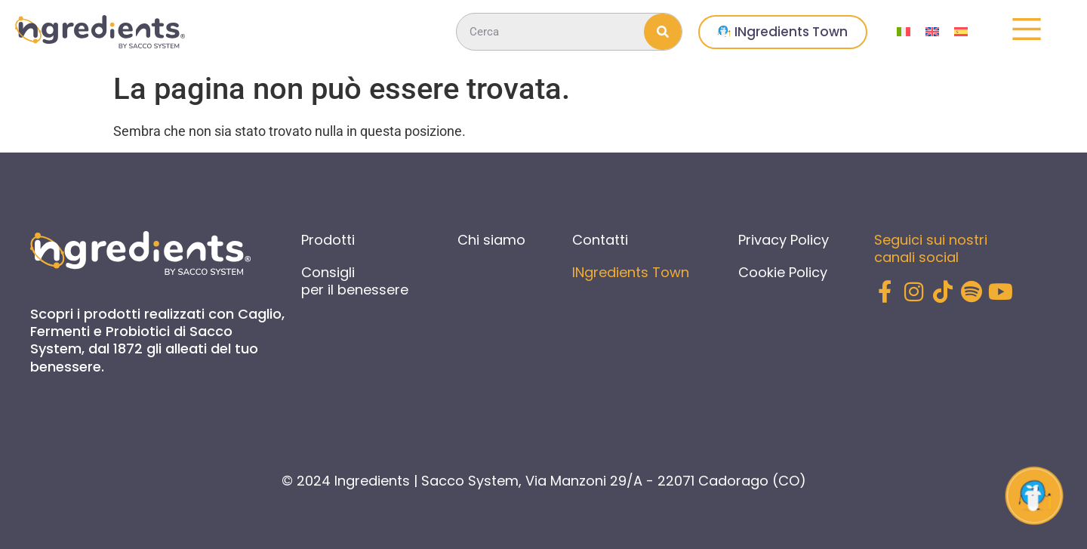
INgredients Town (630, 272)
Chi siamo (491, 239)
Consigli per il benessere (354, 281)
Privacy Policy (783, 239)
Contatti (600, 239)
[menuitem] (903, 32)
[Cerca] (663, 32)
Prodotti (328, 239)
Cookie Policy (782, 272)
